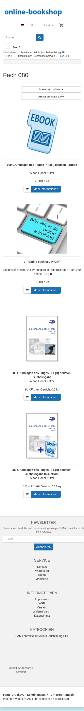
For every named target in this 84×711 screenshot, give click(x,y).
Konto (42, 574)
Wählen (51, 89)
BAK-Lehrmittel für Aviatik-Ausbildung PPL (42, 636)
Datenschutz (42, 615)
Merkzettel (42, 579)
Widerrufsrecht (42, 611)
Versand (42, 607)
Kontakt (42, 566)
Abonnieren (43, 547)
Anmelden (49, 25)
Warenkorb (42, 570)
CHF (34, 25)
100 (51, 96)
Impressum (42, 599)
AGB (42, 603)
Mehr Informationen (46, 189)
